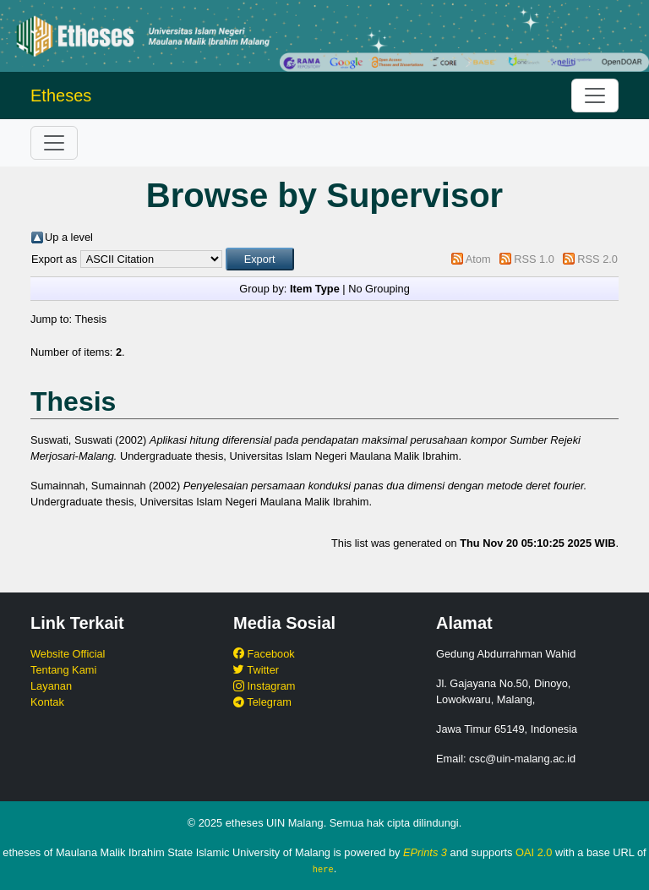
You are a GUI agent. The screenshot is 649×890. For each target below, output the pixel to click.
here (323, 869)
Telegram (262, 702)
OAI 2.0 (533, 852)
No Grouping (379, 288)
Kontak (47, 702)
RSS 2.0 (597, 259)
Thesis (90, 319)
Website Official (67, 653)
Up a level (69, 237)
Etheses (60, 95)
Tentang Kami (63, 669)
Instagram (264, 686)
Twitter (256, 669)
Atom (478, 259)
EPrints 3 (425, 852)
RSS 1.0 (534, 259)
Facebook (264, 653)
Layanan (51, 686)
